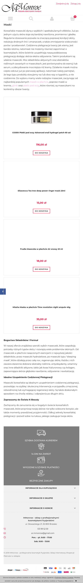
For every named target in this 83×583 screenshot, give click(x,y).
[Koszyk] (72, 18)
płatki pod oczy (31, 85)
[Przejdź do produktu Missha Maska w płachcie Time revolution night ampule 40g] (41, 294)
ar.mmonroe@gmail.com (42, 533)
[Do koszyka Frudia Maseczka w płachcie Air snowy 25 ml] (41, 269)
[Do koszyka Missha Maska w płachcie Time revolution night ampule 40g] (41, 327)
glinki (15, 85)
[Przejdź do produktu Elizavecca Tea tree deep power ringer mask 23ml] (41, 177)
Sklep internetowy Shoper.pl (62, 553)
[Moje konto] (52, 18)
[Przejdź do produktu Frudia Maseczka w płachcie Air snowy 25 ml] (41, 235)
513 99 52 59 (43, 529)
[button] (10, 18)
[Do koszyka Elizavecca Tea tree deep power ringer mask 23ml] (41, 211)
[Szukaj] (31, 18)
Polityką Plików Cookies (64, 577)
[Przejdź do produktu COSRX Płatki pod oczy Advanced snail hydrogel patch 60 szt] (41, 116)
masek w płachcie (39, 82)
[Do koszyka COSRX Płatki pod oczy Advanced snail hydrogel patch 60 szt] (41, 153)
